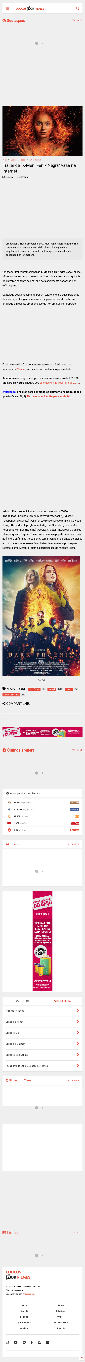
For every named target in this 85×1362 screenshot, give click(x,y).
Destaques (13, 20)
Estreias (24, 1317)
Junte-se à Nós (60, 1322)
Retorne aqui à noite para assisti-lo (49, 396)
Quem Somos (24, 1322)
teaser (22, 160)
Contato (24, 1328)
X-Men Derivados (36, 160)
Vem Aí (24, 1311)
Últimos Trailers (18, 750)
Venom (21, 369)
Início (4, 160)
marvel (13, 160)
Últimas (13, 844)
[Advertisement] (42, 78)
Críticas (61, 1317)
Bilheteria (60, 1311)
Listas (10, 1233)
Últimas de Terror (19, 1080)
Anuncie (61, 1328)
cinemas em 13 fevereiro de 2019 (59, 382)
